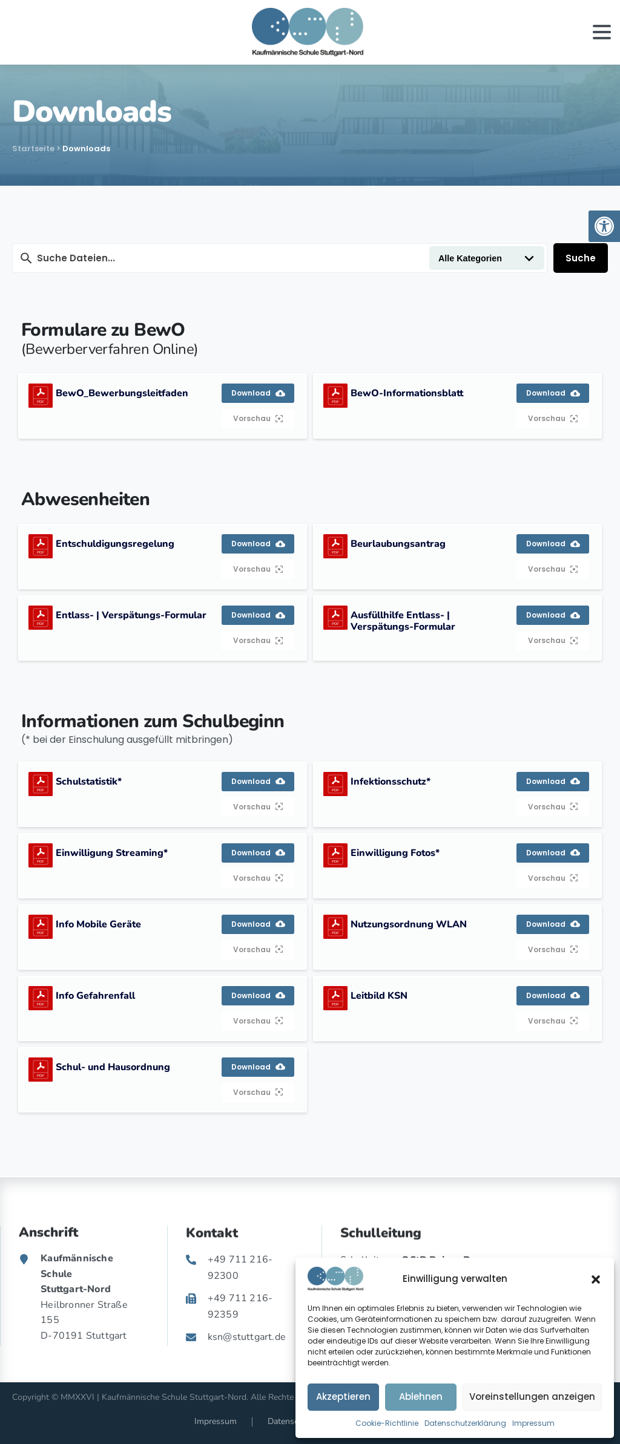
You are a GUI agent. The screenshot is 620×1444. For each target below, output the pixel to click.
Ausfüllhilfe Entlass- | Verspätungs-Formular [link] (403, 621)
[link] (604, 226)
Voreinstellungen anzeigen (532, 1396)
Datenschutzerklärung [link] (465, 1423)
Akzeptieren (343, 1396)
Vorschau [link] (258, 418)
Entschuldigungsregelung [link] (115, 543)
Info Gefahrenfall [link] (95, 995)
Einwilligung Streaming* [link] (112, 853)
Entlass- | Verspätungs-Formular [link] (131, 615)
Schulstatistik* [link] (89, 781)
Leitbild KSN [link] (379, 995)
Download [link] (258, 393)
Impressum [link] (533, 1423)
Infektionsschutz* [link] (390, 781)
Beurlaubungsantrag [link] (398, 543)
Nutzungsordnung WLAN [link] (409, 924)
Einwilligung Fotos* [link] (395, 853)
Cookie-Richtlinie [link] (386, 1423)
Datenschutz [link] (291, 1421)
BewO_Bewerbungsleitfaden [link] (122, 393)
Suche (581, 258)
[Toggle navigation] (602, 32)
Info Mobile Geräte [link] (98, 924)
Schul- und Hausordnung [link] (113, 1067)
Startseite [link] (33, 148)
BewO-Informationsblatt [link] (407, 393)
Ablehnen (421, 1396)
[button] (596, 1279)
